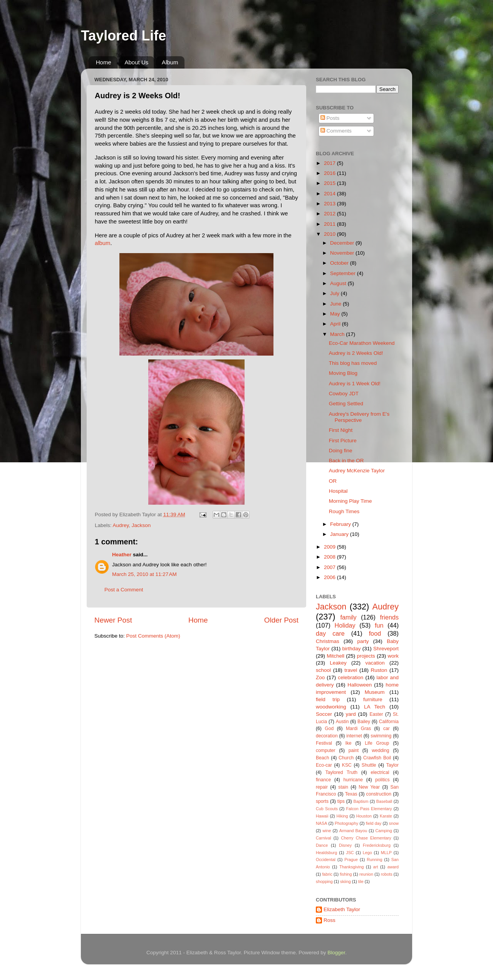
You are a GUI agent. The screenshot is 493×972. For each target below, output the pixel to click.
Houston (364, 816)
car (386, 728)
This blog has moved (353, 363)
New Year (369, 787)
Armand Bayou (353, 830)
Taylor (392, 765)
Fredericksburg (377, 845)
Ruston (379, 670)
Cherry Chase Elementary (366, 838)
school (323, 670)
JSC (350, 852)
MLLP (386, 852)
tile (361, 881)
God (329, 728)
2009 (330, 547)
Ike (348, 743)
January (340, 534)
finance (323, 779)
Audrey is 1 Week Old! (355, 383)
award (393, 867)
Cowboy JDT (344, 393)
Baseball (384, 801)
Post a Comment (123, 590)
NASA (321, 823)
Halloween (359, 685)
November (342, 253)
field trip (328, 699)
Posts (330, 118)
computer (325, 750)
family (348, 617)
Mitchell (335, 656)
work (393, 656)
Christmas (327, 641)
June (336, 304)
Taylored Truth (341, 772)
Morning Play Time (350, 501)
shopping (324, 881)
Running (374, 859)
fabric (327, 874)
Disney (345, 845)
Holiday (345, 625)
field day (373, 823)
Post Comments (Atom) (153, 636)
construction (378, 794)
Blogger (336, 952)
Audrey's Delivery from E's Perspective (359, 417)
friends (389, 617)
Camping (384, 830)
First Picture (343, 440)
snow (394, 823)
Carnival (323, 838)
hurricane (353, 779)
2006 (330, 577)
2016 (330, 173)
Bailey (363, 721)
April (336, 324)
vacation (374, 663)
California (389, 721)
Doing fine (340, 450)
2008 (330, 557)
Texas (351, 794)
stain (343, 787)
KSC (347, 765)
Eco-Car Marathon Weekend (362, 343)
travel (350, 670)
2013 (330, 203)
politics (382, 779)
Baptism (360, 801)
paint (354, 750)
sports (322, 801)
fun (379, 625)
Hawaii (322, 816)
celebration (350, 677)
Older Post (281, 620)
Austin (342, 721)
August (339, 283)
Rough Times (344, 511)
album (102, 243)
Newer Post (113, 620)
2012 (330, 214)
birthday (351, 648)
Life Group (377, 743)
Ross (329, 920)
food (375, 633)
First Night (341, 430)
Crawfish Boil (377, 757)
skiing (345, 881)
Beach (322, 757)
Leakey (338, 663)
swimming (381, 736)
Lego (367, 852)
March (338, 334)
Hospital (338, 491)
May (335, 314)
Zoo (320, 677)
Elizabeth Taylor (342, 909)
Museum (375, 692)
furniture (372, 699)
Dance (322, 845)
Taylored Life (123, 36)
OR (333, 481)
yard (351, 714)
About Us (137, 62)
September (343, 273)
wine (326, 830)
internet (354, 736)
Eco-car (324, 765)
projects (366, 656)
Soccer (324, 714)
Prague (351, 859)
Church (346, 757)
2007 (330, 567)
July (335, 293)
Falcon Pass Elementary (369, 808)
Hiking (342, 816)
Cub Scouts (327, 808)
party (363, 641)
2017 (330, 163)
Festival (324, 743)
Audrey (121, 525)
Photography (346, 823)
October (340, 263)
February (341, 524)
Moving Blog (343, 373)
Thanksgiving (351, 867)
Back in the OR (346, 460)
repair (322, 787)
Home (103, 62)
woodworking (331, 707)
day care (330, 633)
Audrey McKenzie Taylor (357, 470)
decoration (327, 736)
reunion (366, 874)
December (342, 243)
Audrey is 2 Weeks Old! (356, 353)
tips (341, 801)
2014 (330, 193)
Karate (386, 816)
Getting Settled (346, 403)
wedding (380, 750)
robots (386, 874)
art (375, 867)
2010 (330, 234)
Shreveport (386, 648)
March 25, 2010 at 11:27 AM (144, 574)
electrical (380, 772)
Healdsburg (326, 852)
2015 (330, 183)
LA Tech (374, 707)
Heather (121, 554)
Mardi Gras (358, 728)
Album (170, 62)
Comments (336, 131)
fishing (346, 874)
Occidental (325, 859)
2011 (330, 224)
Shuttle (369, 765)
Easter (376, 714)
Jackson (141, 525)
